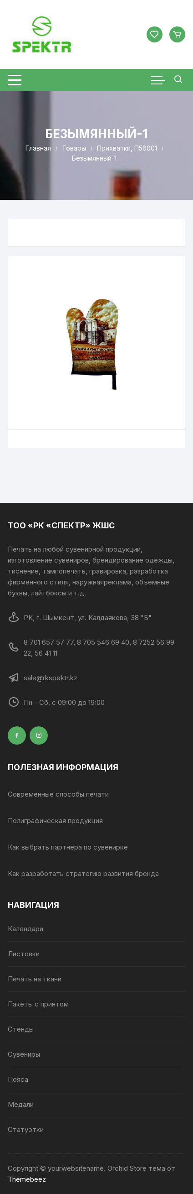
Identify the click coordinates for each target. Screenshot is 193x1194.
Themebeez (27, 1179)
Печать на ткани (34, 979)
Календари (25, 928)
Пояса (18, 1079)
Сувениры (24, 1054)
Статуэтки (26, 1129)
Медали (21, 1104)
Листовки (24, 953)
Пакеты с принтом (38, 1004)
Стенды (21, 1029)
